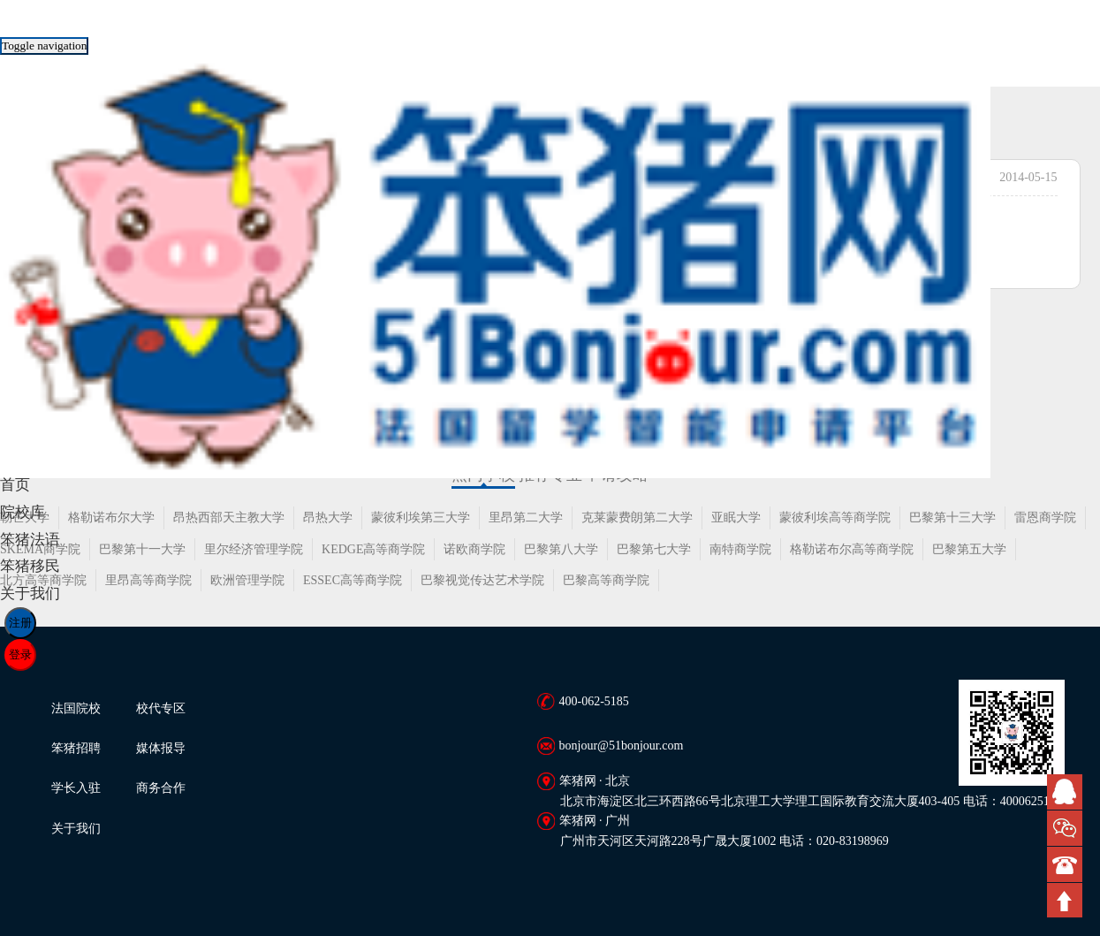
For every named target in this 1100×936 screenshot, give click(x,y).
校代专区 (161, 708)
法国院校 (76, 708)
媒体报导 (161, 748)
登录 (20, 654)
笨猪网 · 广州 (595, 820)
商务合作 (161, 788)
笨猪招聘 (76, 748)
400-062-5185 (594, 701)
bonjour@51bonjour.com (621, 745)
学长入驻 (76, 788)
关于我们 (76, 828)
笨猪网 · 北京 (595, 781)
